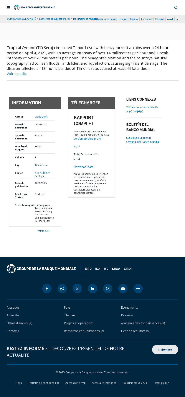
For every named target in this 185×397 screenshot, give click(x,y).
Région (19, 173)
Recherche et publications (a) (54, 18)
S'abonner (165, 349)
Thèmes (69, 315)
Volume (19, 157)
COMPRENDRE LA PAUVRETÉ (21, 18)
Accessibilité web (75, 383)
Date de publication (22, 185)
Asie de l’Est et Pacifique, (42, 174)
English (123, 19)
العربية (170, 19)
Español (134, 19)
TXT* (77, 146)
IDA (97, 269)
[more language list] (176, 19)
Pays (18, 165)
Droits (18, 383)
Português (146, 19)
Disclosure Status (21, 196)
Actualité (13, 315)
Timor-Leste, (41, 165)
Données (127, 315)
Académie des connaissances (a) (143, 323)
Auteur (19, 116)
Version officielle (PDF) (87, 138)
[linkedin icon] (92, 288)
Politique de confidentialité (44, 383)
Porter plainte (161, 383)
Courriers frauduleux (135, 383)
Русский (159, 19)
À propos (13, 307)
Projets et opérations (79, 323)
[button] (176, 7)
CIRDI (128, 269)
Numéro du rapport (21, 148)
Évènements (129, 307)
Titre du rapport (24, 205)
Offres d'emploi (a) (19, 323)
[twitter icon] (77, 288)
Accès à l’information (104, 383)
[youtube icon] (123, 288)
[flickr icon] (138, 288)
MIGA (116, 269)
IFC (106, 269)
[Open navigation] (8, 8)
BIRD (88, 269)
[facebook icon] (47, 288)
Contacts (13, 331)
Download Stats (83, 167)
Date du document (21, 126)
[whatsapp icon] (62, 288)
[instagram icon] (107, 288)
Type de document (21, 137)
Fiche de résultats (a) (135, 331)
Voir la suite (17, 73)
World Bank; (41, 116)
